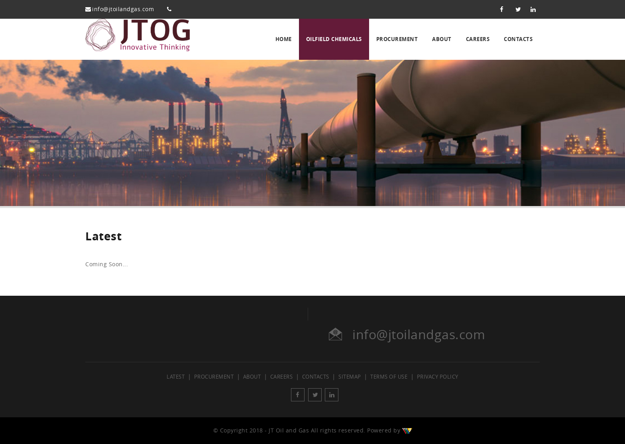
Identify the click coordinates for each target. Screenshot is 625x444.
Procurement (397, 39)
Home (283, 39)
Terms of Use (388, 377)
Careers (478, 39)
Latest (176, 377)
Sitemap (349, 377)
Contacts (518, 39)
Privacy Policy (437, 377)
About (442, 39)
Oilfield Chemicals (334, 39)
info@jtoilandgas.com (123, 9)
